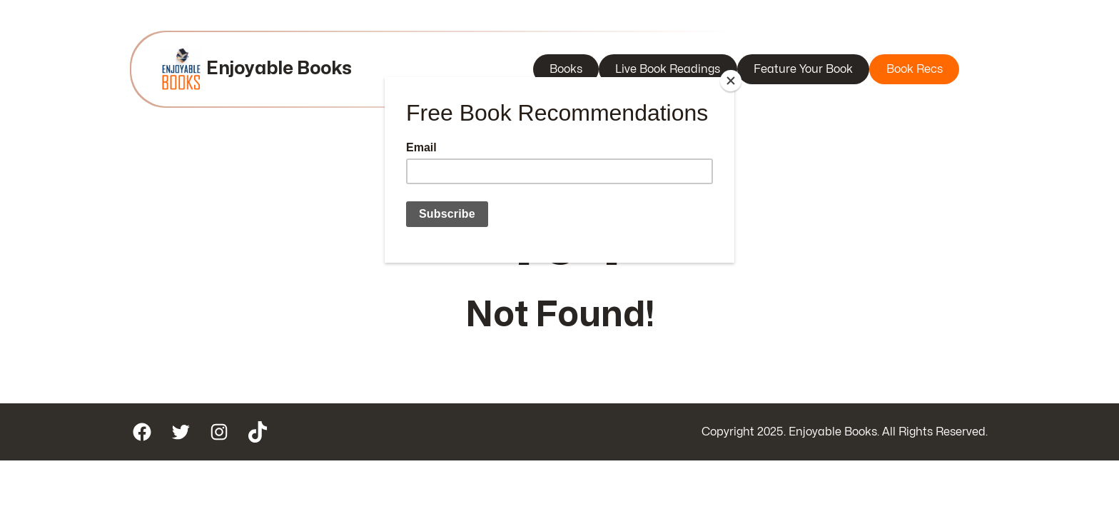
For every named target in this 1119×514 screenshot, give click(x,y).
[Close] (730, 80)
